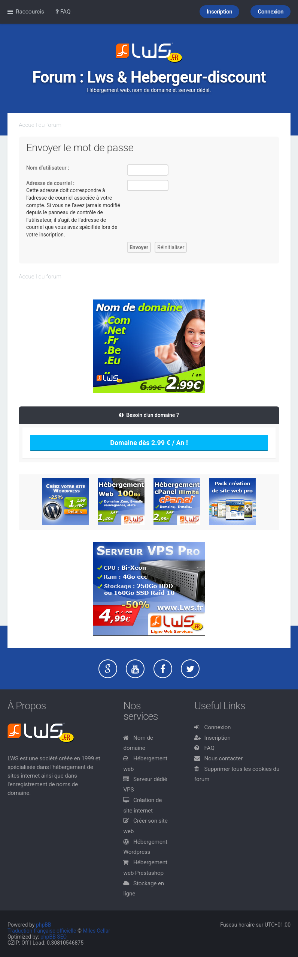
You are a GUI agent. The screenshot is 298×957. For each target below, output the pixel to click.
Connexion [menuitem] (270, 11)
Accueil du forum (40, 125)
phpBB (43, 925)
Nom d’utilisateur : (47, 168)
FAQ (209, 748)
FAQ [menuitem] (63, 11)
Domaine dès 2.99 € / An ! (149, 443)
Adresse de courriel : (50, 183)
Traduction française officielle (41, 931)
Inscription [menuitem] (219, 11)
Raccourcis (30, 11)
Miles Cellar (96, 931)
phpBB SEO (53, 937)
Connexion (217, 727)
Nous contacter (223, 758)
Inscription (217, 737)
